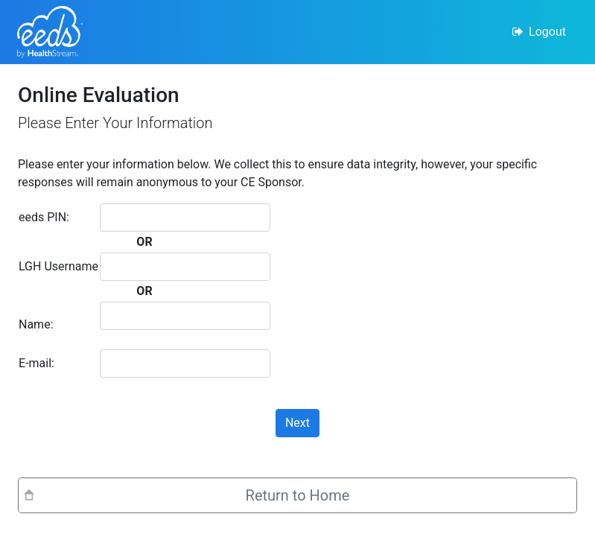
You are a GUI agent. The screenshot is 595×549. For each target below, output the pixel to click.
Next (297, 423)
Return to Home (298, 495)
